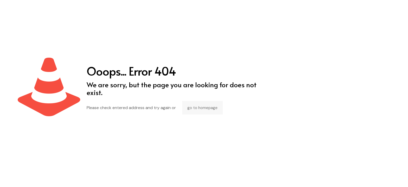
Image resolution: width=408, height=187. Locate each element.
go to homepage (202, 107)
